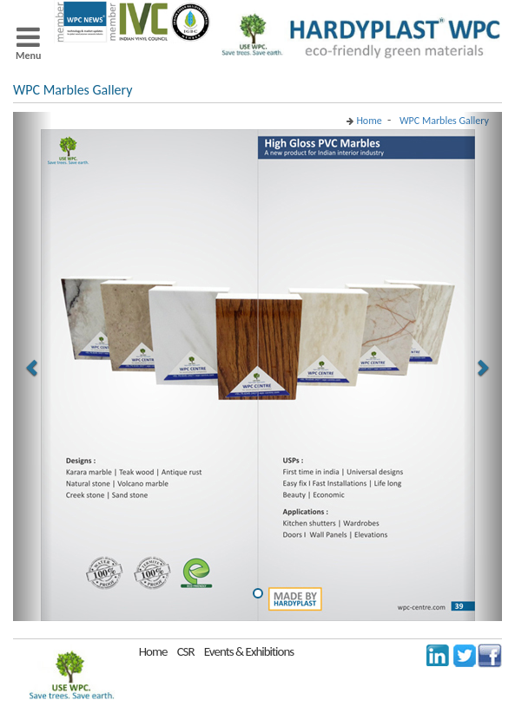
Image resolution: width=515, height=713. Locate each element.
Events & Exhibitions (249, 651)
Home (153, 651)
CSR (186, 651)
